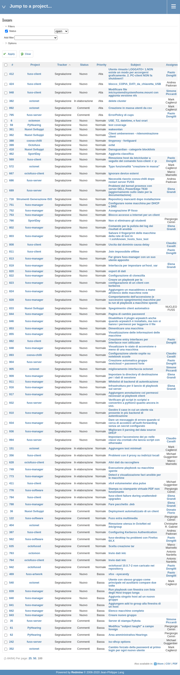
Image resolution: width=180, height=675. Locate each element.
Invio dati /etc (117, 553)
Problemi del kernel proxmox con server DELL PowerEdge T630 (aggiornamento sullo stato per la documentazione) (130, 190)
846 (11, 321)
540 (11, 582)
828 (11, 299)
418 (11, 149)
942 (11, 567)
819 (11, 265)
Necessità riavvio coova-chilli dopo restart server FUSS (131, 180)
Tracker (62, 64)
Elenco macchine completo (126, 610)
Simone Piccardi (171, 92)
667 (11, 173)
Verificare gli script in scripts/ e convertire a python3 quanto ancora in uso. (133, 402)
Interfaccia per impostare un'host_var (132, 265)
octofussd (34, 546)
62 (11, 634)
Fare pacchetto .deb (121, 504)
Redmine (77, 672)
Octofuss (34, 145)
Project (35, 64)
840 (11, 598)
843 (11, 615)
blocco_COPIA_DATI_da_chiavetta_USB (134, 84)
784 (11, 497)
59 (11, 125)
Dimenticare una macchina (125, 328)
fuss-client (34, 74)
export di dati (117, 271)
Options (12, 43)
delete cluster (117, 101)
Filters (11, 26)
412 (11, 74)
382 (11, 101)
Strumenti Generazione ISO (34, 199)
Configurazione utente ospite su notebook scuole (129, 355)
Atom (160, 663)
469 (11, 574)
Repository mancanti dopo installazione (134, 199)
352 (11, 648)
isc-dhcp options (119, 641)
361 (11, 129)
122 (11, 518)
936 (11, 431)
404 (11, 525)
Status (12, 31)
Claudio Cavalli (171, 245)
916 (11, 387)
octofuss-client (34, 173)
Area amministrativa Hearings (127, 634)
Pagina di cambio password (126, 314)
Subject (136, 64)
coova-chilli (34, 140)
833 (11, 308)
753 (11, 214)
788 (11, 504)
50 (34, 658)
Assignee (172, 64)
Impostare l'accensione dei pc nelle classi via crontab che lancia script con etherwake (134, 440)
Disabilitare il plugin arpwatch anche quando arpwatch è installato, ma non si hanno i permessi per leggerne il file (134, 321)
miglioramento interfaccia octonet (130, 369)
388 (11, 140)
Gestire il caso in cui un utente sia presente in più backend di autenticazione (130, 412)
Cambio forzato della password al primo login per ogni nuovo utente (134, 649)
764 (11, 560)
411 (11, 483)
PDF (175, 663)
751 (11, 204)
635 (11, 546)
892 (11, 108)
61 (11, 627)
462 (11, 153)
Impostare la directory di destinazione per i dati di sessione (133, 376)
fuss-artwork (34, 574)
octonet (34, 101)
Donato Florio (171, 511)
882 (11, 341)
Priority (101, 64)
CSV (168, 663)
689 (11, 190)
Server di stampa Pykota (124, 620)
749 (11, 469)
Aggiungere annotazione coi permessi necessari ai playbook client (133, 394)
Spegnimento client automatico (128, 308)
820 (11, 271)
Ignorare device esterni (123, 173)
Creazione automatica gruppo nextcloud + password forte (127, 362)
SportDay (34, 153)
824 (11, 291)
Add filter (9, 37)
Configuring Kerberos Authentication (132, 532)
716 (11, 199)
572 (11, 166)
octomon (34, 120)
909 (11, 376)
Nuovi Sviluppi (34, 129)
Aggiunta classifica (121, 153)
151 (11, 448)
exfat (111, 145)
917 (11, 394)
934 (11, 422)
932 (11, 402)
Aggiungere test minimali (124, 448)
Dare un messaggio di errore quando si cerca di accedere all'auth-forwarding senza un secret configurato (134, 423)
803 (11, 236)
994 (11, 439)
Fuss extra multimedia (123, 518)
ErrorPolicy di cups (121, 115)
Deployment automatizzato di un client (133, 511)
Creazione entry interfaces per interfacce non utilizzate (128, 341)
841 (11, 605)
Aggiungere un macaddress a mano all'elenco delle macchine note (131, 291)
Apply (11, 54)
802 (11, 227)
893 (11, 355)
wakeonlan (115, 129)
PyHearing (34, 125)
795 (11, 115)
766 (11, 220)
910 (11, 412)
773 (11, 476)
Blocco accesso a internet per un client (134, 214)
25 (30, 658)
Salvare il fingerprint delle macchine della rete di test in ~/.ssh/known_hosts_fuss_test (132, 236)
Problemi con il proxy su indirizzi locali (133, 455)
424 (11, 84)
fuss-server (34, 115)
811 (11, 251)
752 (11, 210)
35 (11, 620)
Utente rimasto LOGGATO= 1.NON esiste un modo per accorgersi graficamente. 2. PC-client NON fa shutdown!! (130, 74)
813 (11, 258)
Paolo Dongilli (171, 74)
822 (11, 275)
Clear (28, 54)
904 (11, 362)
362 (11, 135)
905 (11, 369)
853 (11, 328)
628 (11, 462)
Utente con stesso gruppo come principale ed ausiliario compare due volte (132, 582)
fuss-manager (34, 204)
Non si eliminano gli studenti (127, 220)
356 (11, 455)
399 (11, 145)
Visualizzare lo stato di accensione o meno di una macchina (132, 348)
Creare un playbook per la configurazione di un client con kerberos (128, 282)
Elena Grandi (171, 190)
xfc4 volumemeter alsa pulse (127, 483)
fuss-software (34, 490)
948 (11, 92)
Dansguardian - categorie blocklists (131, 149)
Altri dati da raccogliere (123, 462)
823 (11, 282)
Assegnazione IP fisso (123, 210)
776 (11, 490)
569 (11, 159)
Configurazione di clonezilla (126, 275)
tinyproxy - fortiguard (122, 140)
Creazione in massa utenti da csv (130, 108)
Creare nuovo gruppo (122, 615)
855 (11, 334)
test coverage (117, 125)
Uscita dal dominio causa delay (128, 244)
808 (11, 244)
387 (11, 532)
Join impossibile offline (123, 251)
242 (11, 641)
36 (11, 511)
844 (11, 314)
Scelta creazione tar (121, 546)
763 (11, 553)
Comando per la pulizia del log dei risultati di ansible (130, 228)
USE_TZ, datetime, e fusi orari (127, 120)
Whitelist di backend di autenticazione (133, 381)
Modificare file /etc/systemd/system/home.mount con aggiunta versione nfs (133, 92)
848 (11, 348)
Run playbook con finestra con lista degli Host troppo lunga (131, 591)
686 (11, 180)
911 (11, 381)
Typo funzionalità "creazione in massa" (134, 166)
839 (11, 591)
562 (11, 539)
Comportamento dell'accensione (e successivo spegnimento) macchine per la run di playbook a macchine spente (134, 299)
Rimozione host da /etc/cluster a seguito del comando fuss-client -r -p (132, 159)
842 (11, 610)
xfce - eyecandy (118, 574)
